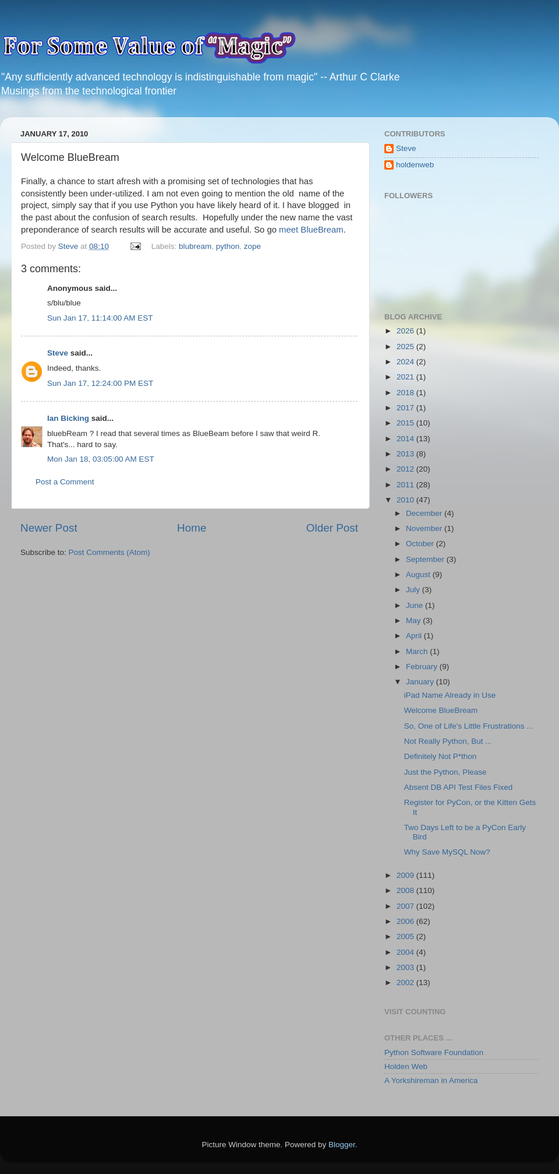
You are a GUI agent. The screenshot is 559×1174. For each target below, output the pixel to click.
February (423, 666)
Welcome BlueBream (441, 710)
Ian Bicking (68, 418)
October (421, 543)
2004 (406, 952)
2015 (406, 423)
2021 (406, 376)
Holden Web (405, 1066)
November (425, 528)
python (228, 246)
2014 (406, 438)
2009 (406, 875)
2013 (406, 453)
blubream (195, 246)
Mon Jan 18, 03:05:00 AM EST (100, 459)
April (415, 635)
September (426, 559)
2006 (406, 921)
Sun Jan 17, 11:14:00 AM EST (100, 318)
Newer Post (48, 528)
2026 (406, 330)
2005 (406, 936)
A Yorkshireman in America (431, 1080)
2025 (406, 346)
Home (191, 528)
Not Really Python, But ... (448, 741)
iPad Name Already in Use (450, 695)
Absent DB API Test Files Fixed (458, 787)
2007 (406, 906)
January (421, 681)
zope (252, 246)
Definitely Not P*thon (440, 756)
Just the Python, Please (445, 772)
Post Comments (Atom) (109, 552)
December (425, 513)
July (414, 589)
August (419, 574)
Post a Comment (65, 481)
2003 (406, 967)
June (415, 605)
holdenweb (415, 164)
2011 (406, 484)
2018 (406, 392)
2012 (406, 469)
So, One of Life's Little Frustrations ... (468, 726)
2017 (406, 407)
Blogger (341, 1144)
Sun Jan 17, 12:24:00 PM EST (100, 383)
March (418, 651)
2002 (406, 982)
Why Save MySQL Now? (447, 852)
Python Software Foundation (433, 1052)
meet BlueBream (311, 229)
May (414, 620)
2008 (406, 890)
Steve (57, 353)
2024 (406, 361)
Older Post (332, 528)
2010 (406, 499)
